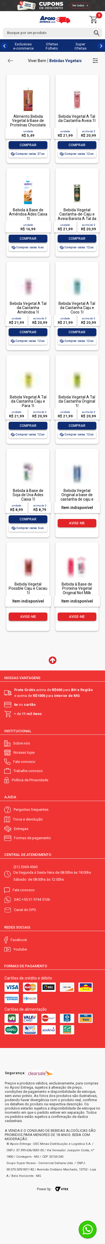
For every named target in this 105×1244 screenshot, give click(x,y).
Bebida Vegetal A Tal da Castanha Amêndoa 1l (28, 307)
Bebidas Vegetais (65, 61)
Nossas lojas (24, 752)
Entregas (21, 829)
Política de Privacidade (30, 780)
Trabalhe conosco (28, 771)
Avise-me (77, 523)
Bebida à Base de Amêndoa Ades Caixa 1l (28, 214)
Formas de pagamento (32, 838)
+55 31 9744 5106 (36, 899)
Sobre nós (21, 743)
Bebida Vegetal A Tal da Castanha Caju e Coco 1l (77, 307)
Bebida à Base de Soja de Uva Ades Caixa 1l (28, 494)
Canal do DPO (25, 910)
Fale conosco (24, 762)
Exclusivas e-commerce (23, 46)
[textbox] (52, 33)
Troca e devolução (28, 819)
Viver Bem (37, 61)
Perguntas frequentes (31, 809)
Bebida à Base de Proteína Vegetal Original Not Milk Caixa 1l (77, 590)
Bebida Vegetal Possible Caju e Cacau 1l (28, 588)
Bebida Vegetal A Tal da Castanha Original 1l (77, 401)
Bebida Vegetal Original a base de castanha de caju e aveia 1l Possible (77, 497)
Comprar (28, 145)
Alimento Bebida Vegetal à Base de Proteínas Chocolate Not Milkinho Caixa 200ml (28, 125)
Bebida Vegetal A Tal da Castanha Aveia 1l (76, 118)
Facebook (19, 940)
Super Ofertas (80, 46)
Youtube (20, 949)
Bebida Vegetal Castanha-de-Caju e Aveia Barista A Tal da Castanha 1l (77, 216)
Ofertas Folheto (52, 46)
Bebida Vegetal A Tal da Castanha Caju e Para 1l (28, 401)
